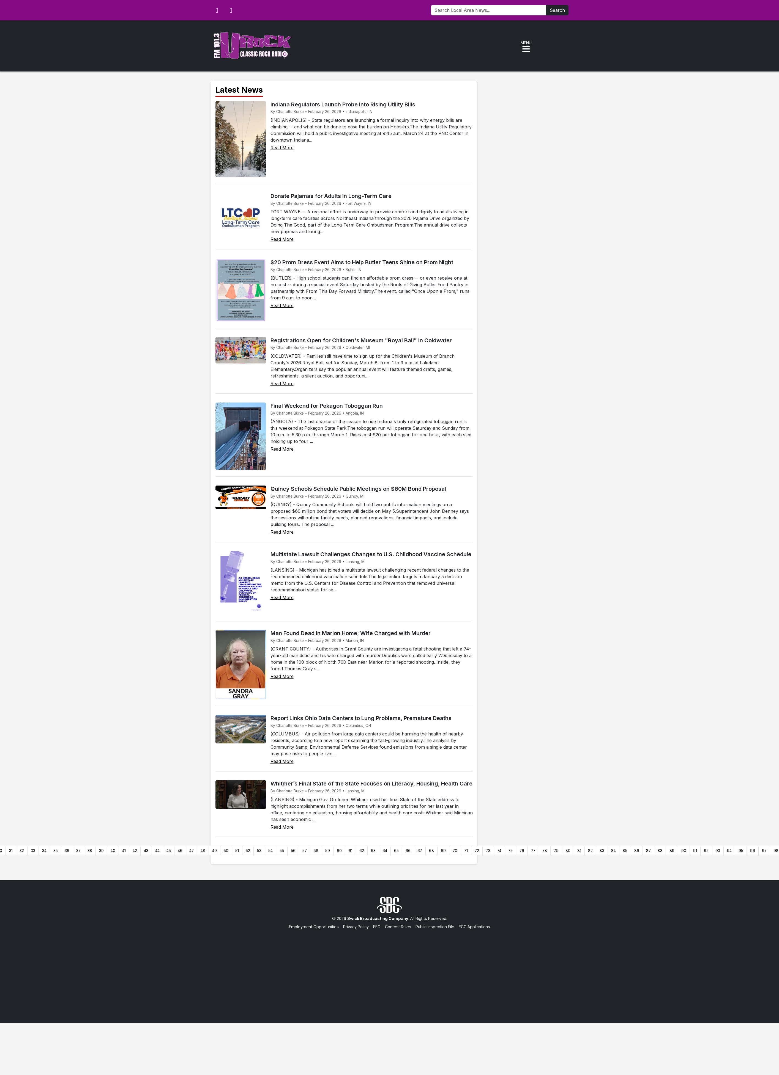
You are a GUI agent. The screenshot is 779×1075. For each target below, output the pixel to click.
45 (168, 850)
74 (499, 850)
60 (339, 850)
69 (443, 850)
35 (55, 850)
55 (282, 850)
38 (90, 850)
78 (544, 850)
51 (237, 850)
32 (22, 850)
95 (741, 850)
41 (124, 850)
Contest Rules (398, 926)
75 (510, 850)
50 (226, 850)
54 (270, 850)
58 (316, 850)
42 (135, 850)
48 (203, 850)
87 (648, 850)
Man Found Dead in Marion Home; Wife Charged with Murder (350, 633)
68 (431, 850)
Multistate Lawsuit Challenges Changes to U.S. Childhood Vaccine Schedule (370, 554)
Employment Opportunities (314, 926)
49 (214, 850)
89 (671, 850)
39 (101, 850)
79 (556, 850)
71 (466, 850)
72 (477, 850)
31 (11, 850)
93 (717, 850)
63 (373, 850)
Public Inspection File (435, 926)
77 (533, 850)
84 (613, 850)
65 (396, 850)
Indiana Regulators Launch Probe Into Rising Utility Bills (342, 104)
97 (764, 850)
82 (590, 850)
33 (33, 850)
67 (419, 850)
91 (695, 850)
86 (636, 850)
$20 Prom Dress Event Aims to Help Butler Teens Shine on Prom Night (361, 262)
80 (567, 850)
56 (293, 850)
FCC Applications (474, 926)
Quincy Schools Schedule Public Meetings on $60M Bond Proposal (358, 489)
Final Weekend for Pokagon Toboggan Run (326, 406)
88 (660, 850)
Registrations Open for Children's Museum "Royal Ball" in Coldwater (361, 340)
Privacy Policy (356, 926)
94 (729, 850)
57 (304, 850)
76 (522, 850)
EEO (377, 926)
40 (113, 850)
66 (408, 850)
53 (259, 850)
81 (579, 850)
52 (248, 850)
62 (361, 850)
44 (157, 850)
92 (706, 850)
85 (625, 850)
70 (455, 850)
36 (67, 850)
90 (683, 850)
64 (384, 850)
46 (180, 850)
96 (752, 850)
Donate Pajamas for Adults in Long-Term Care (331, 196)
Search (557, 10)
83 (602, 850)
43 (146, 850)
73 (488, 850)
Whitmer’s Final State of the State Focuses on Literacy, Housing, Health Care (371, 783)
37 (78, 850)
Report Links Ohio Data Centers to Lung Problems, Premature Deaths (361, 718)
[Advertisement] (389, 970)
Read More (282, 147)
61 (350, 850)
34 (44, 850)
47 (191, 850)
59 (327, 850)
